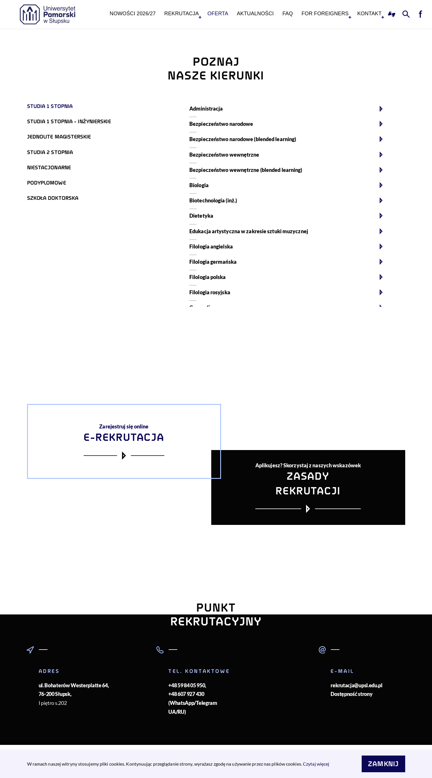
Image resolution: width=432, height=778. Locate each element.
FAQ (287, 13)
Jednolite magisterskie (59, 137)
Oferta (217, 13)
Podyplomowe (46, 183)
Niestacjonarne (49, 167)
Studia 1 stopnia (50, 106)
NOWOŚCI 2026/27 (133, 13)
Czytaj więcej (316, 763)
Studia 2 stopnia (50, 152)
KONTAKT (369, 13)
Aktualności (255, 13)
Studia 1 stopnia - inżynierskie (69, 121)
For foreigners (324, 13)
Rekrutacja (181, 13)
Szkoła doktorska (53, 198)
